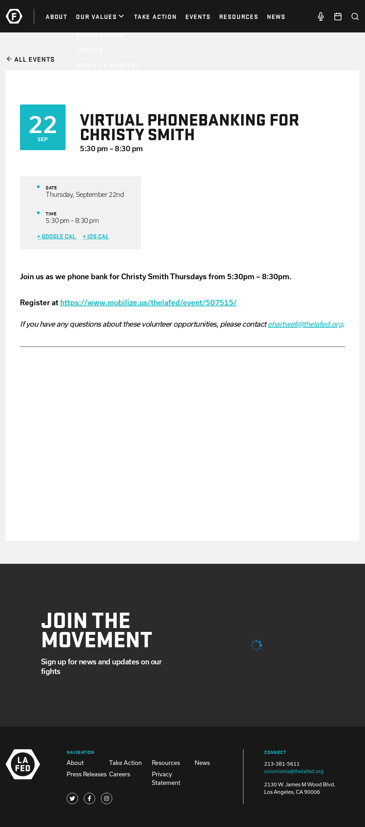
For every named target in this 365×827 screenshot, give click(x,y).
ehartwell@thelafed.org (305, 324)
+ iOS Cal (96, 235)
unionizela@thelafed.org (294, 771)
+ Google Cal (57, 235)
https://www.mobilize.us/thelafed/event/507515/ (148, 302)
